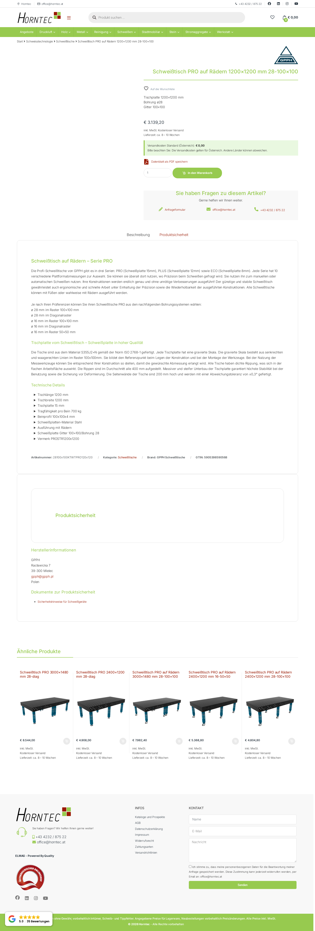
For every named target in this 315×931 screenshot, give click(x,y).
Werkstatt (223, 32)
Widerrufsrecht (144, 840)
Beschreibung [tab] (138, 235)
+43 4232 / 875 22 (248, 4)
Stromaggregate (196, 32)
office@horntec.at (50, 4)
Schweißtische (65, 41)
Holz (64, 32)
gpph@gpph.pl (42, 576)
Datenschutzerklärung (149, 828)
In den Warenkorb (200, 172)
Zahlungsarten (144, 846)
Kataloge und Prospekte (150, 817)
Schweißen (125, 32)
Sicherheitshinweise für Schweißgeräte (62, 601)
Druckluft (46, 32)
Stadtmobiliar (151, 32)
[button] (28, 919)
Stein (172, 32)
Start (20, 41)
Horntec (24, 4)
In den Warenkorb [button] (66, 741)
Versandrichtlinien (146, 852)
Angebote (27, 32)
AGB (138, 822)
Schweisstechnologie (39, 41)
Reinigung (101, 32)
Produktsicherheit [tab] (174, 235)
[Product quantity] (158, 172)
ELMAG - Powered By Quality (34, 855)
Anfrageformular (175, 209)
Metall (81, 32)
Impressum (142, 834)
